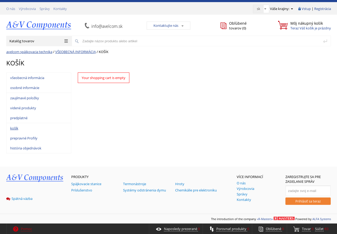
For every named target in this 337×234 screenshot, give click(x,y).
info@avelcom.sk (107, 26)
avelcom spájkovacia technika (29, 51)
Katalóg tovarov (38, 41)
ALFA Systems (321, 219)
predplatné (18, 118)
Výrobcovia (27, 8)
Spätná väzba (19, 198)
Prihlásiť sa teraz (308, 201)
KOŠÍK (103, 51)
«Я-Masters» (265, 219)
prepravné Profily (23, 138)
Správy (45, 8)
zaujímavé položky (24, 98)
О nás (10, 8)
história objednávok (25, 148)
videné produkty (23, 108)
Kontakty (60, 8)
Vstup (306, 8)
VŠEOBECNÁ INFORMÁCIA (75, 51)
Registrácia (322, 8)
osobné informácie (24, 87)
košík (14, 128)
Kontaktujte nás (168, 25)
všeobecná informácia (27, 77)
